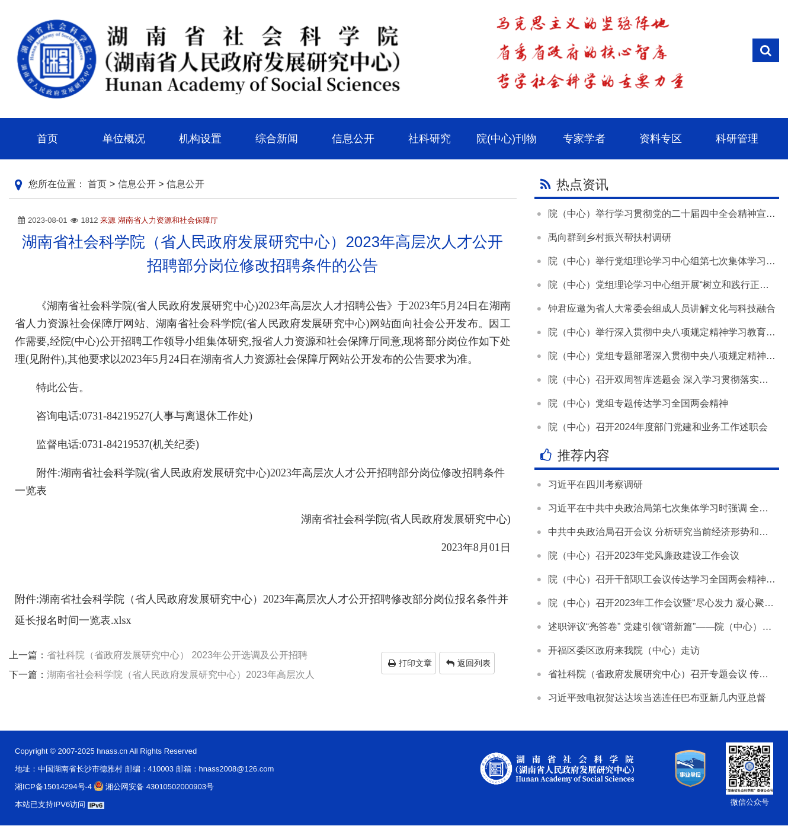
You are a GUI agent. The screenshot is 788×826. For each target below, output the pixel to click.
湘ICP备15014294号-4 (53, 786)
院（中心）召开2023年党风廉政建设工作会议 (644, 555)
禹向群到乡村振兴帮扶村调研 (609, 237)
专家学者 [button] (584, 139)
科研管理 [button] (737, 139)
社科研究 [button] (429, 139)
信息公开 (137, 184)
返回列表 (468, 663)
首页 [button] (47, 139)
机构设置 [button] (200, 139)
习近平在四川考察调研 (595, 484)
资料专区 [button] (660, 139)
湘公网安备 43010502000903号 (153, 786)
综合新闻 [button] (276, 139)
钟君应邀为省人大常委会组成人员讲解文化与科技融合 (662, 308)
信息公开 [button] (353, 139)
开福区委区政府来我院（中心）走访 (624, 650)
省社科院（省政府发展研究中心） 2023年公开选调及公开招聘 (177, 655)
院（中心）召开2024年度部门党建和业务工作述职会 (658, 427)
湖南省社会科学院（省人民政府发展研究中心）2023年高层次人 (181, 675)
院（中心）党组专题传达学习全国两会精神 (638, 403)
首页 (97, 184)
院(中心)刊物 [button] (506, 139)
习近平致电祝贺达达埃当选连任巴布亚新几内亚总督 (657, 698)
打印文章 (410, 663)
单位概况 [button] (123, 139)
